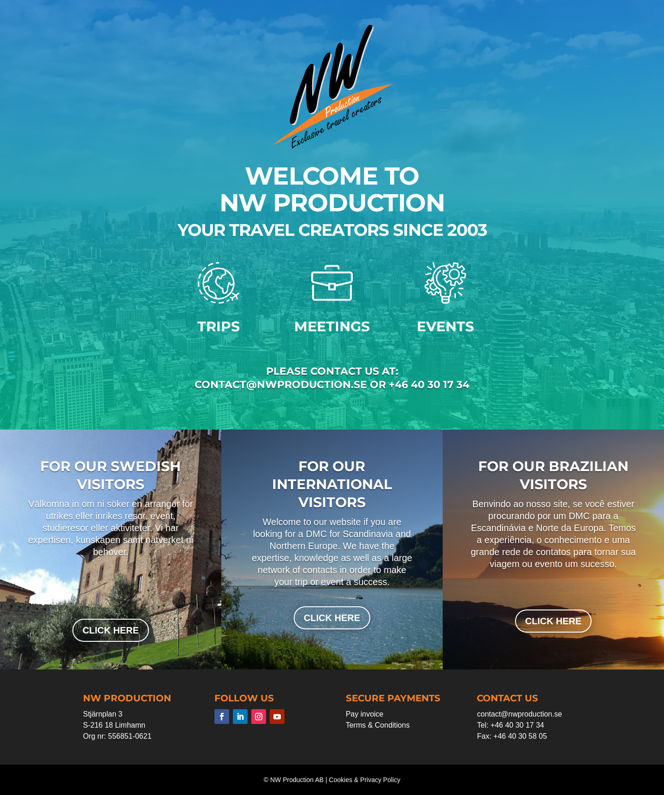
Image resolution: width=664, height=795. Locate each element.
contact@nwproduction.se (519, 714)
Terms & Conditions (378, 725)
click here (111, 630)
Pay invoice (365, 714)
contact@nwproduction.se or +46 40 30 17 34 (332, 384)
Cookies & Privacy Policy (364, 779)
